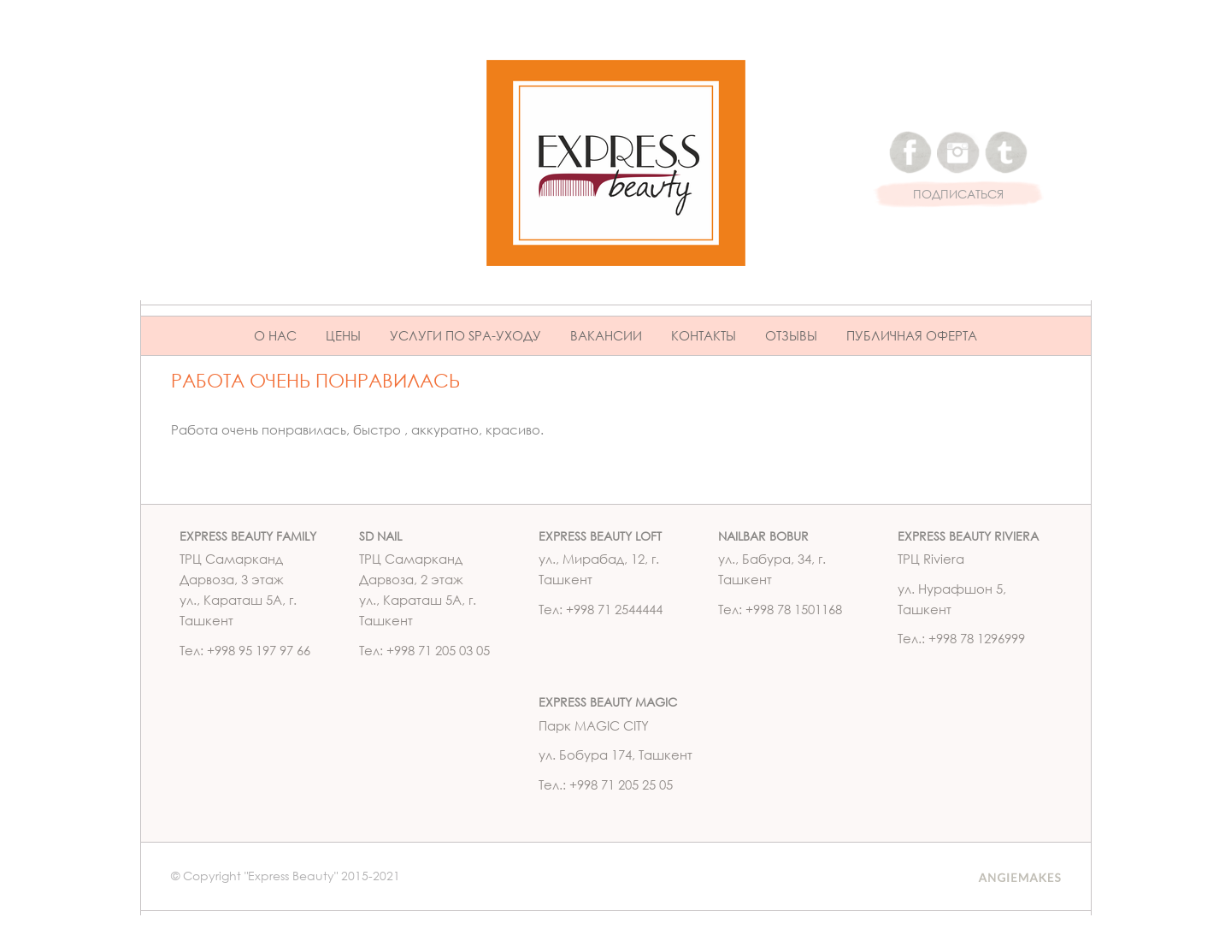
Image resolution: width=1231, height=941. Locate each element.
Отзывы (791, 335)
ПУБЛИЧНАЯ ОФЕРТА (911, 335)
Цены (343, 335)
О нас (275, 335)
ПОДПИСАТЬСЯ (958, 194)
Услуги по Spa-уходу (465, 335)
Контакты (703, 335)
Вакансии (606, 335)
